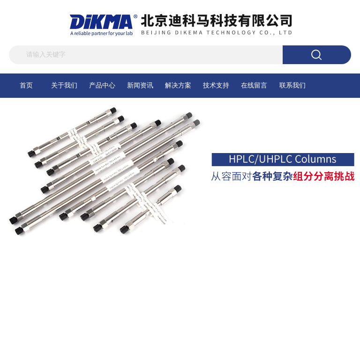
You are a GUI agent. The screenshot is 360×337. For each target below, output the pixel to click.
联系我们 (292, 85)
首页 (26, 85)
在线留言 (254, 85)
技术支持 (216, 85)
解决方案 (178, 85)
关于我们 (64, 85)
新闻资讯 (140, 85)
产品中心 (102, 85)
